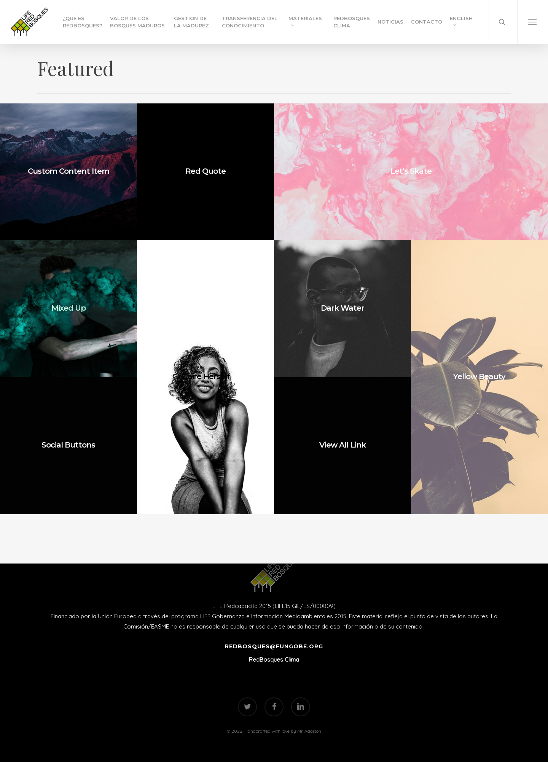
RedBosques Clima (274, 659)
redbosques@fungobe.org (274, 646)
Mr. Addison (309, 731)
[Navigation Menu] (532, 22)
